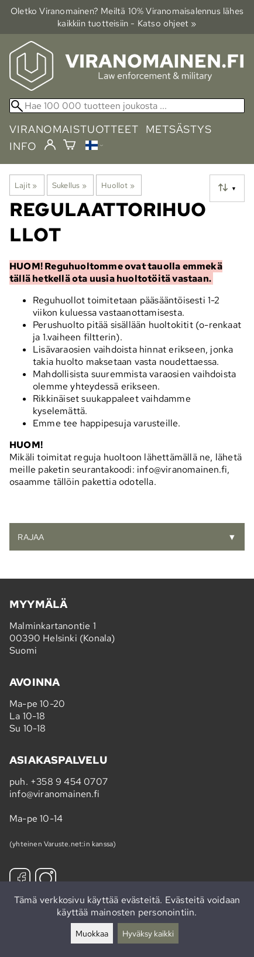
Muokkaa (91, 933)
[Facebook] (19, 880)
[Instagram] (45, 880)
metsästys (179, 129)
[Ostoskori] (69, 146)
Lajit (26, 185)
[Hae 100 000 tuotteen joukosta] (127, 105)
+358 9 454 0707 (69, 781)
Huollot (118, 185)
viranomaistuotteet (74, 129)
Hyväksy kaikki (148, 933)
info (23, 146)
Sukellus (69, 185)
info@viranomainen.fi (54, 794)
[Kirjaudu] (50, 145)
